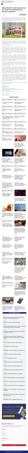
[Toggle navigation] (2, 4)
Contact (3, 435)
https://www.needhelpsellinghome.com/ (12, 91)
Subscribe (14, 445)
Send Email (6, 87)
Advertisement (4, 434)
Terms (3, 431)
